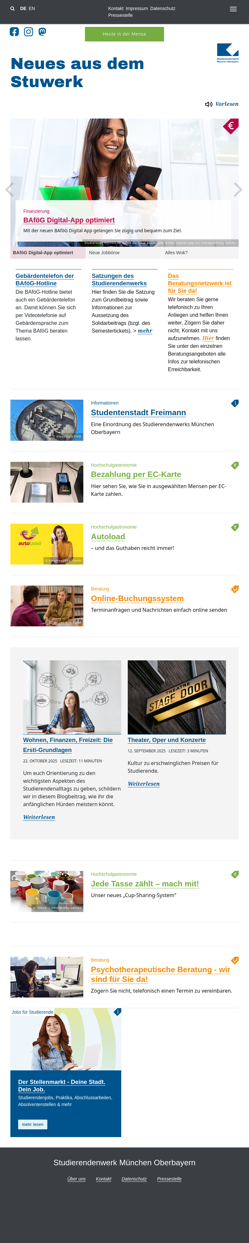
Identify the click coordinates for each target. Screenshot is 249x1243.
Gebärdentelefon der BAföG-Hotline (45, 278)
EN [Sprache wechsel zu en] (32, 8)
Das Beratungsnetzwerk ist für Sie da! (199, 281)
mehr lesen (32, 1123)
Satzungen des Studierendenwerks (119, 278)
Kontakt (116, 8)
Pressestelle (120, 15)
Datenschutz (162, 8)
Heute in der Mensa (124, 32)
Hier (208, 337)
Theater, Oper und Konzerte (167, 738)
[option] (124, 181)
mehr (145, 329)
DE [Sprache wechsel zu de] (23, 8)
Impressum (137, 8)
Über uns (76, 1177)
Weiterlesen (39, 816)
